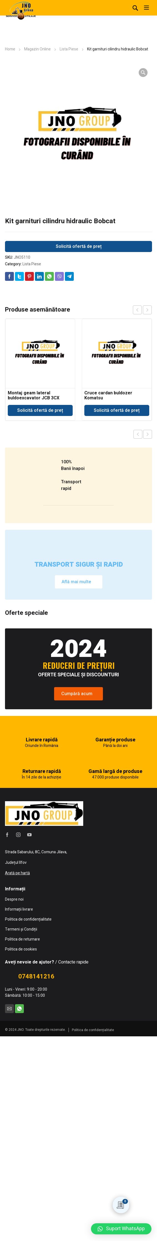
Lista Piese (69, 49)
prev (137, 309)
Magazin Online (37, 49)
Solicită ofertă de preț (79, 246)
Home (10, 49)
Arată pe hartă (17, 1078)
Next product (147, 434)
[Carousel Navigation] (142, 309)
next (147, 309)
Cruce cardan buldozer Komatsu (108, 395)
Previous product (137, 434)
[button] (121, 1228)
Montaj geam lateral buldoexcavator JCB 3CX (33, 395)
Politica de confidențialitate (93, 1234)
